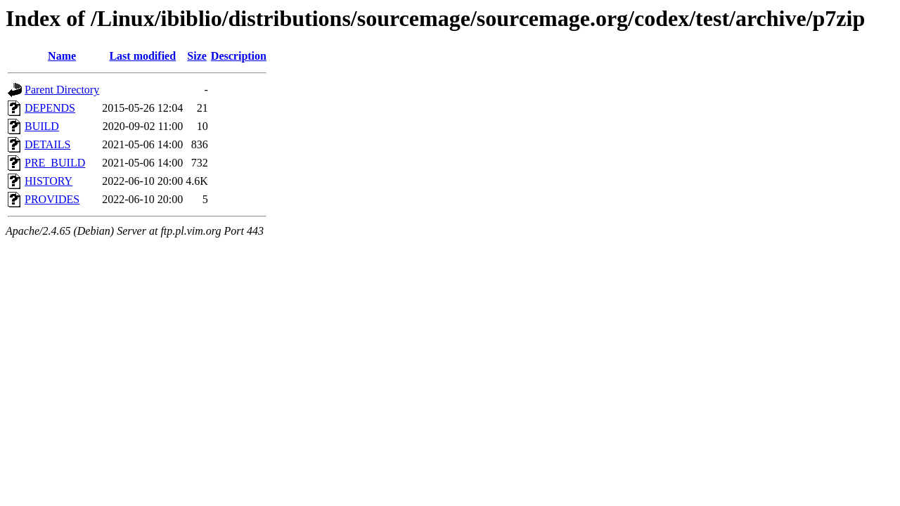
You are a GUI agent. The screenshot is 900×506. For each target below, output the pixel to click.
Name (62, 56)
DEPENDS (50, 108)
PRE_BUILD (55, 163)
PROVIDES (52, 199)
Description (238, 56)
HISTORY (48, 181)
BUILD (42, 126)
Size (197, 56)
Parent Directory (62, 90)
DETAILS (47, 144)
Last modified (142, 56)
